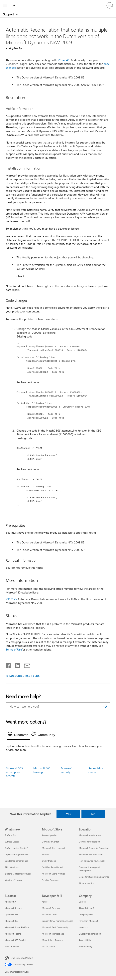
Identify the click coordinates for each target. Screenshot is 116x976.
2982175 (11, 599)
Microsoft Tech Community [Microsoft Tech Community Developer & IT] (55, 927)
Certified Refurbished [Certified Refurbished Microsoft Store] (52, 867)
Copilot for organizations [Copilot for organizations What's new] (17, 854)
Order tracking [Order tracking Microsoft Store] (49, 860)
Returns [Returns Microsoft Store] (46, 854)
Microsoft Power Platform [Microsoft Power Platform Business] (17, 927)
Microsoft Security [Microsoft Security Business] (13, 908)
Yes (68, 814)
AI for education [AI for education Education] (86, 883)
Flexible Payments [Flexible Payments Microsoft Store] (50, 880)
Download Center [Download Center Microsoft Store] (50, 841)
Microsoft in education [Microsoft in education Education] (90, 835)
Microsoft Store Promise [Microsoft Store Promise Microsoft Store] (53, 873)
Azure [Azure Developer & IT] (45, 901)
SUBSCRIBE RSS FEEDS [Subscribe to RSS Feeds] (24, 675)
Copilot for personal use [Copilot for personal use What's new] (16, 860)
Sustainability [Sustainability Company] (85, 946)
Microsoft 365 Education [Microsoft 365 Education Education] (90, 854)
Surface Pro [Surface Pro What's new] (10, 835)
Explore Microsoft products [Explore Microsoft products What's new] (18, 873)
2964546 (63, 60)
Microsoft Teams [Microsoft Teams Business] (13, 933)
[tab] (18, 735)
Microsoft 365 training (42, 770)
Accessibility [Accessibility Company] (85, 940)
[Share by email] (25, 664)
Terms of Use (14, 649)
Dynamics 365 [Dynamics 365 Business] (11, 914)
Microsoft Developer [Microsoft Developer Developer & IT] (52, 908)
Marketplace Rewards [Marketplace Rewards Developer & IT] (52, 940)
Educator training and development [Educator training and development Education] (89, 869)
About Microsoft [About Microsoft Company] (86, 908)
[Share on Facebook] (8, 664)
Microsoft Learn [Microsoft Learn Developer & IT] (49, 914)
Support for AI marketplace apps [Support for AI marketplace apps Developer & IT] (57, 920)
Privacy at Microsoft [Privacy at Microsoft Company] (88, 920)
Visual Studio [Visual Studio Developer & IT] (48, 946)
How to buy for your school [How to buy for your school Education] (92, 860)
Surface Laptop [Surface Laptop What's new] (12, 841)
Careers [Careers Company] (82, 901)
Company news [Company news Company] (86, 914)
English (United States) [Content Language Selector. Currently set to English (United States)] (22, 957)
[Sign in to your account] (109, 5)
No (93, 814)
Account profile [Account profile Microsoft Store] (49, 835)
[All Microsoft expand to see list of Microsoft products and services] (5, 5)
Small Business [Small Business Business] (12, 946)
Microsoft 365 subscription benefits (14, 772)
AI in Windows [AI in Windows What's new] (12, 867)
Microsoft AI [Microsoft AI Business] (11, 901)
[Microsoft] (57, 3)
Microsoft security (66, 770)
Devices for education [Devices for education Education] (89, 841)
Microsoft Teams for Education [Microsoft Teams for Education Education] (93, 847)
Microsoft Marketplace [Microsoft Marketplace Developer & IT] (53, 933)
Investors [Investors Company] (83, 927)
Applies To (15, 48)
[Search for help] (14, 5)
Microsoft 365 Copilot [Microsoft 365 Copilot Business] (15, 940)
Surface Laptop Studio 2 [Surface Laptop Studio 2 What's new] (16, 847)
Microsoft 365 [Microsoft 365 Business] (11, 920)
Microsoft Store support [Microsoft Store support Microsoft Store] (53, 847)
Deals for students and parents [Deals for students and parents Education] (94, 876)
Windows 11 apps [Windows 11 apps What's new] (13, 880)
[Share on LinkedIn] (15, 664)
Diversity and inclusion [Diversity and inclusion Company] (90, 933)
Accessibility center (95, 770)
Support (9, 14)
